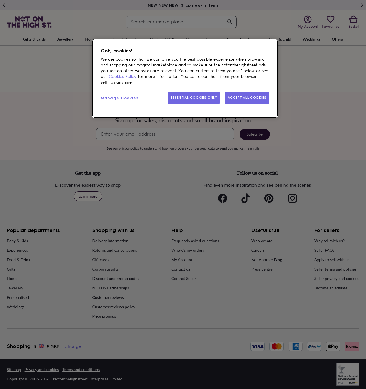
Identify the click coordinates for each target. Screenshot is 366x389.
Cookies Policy (122, 76)
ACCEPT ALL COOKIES (247, 98)
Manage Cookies (119, 98)
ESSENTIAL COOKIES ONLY (194, 98)
